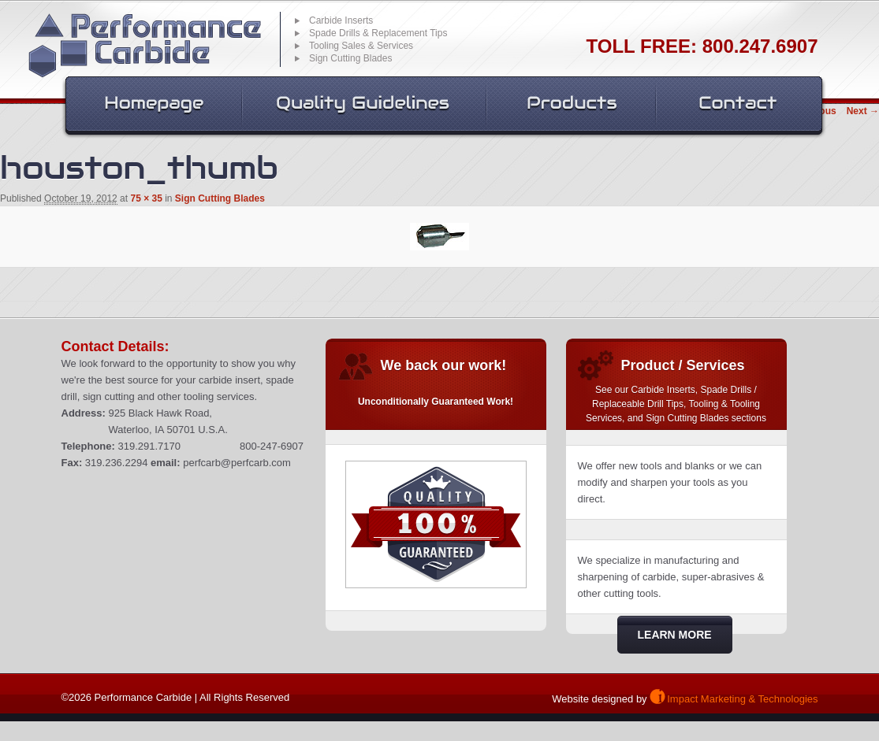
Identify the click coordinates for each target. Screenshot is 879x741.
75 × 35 (146, 198)
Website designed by (599, 699)
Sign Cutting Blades (220, 198)
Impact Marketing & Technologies (742, 699)
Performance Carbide (144, 45)
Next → (863, 111)
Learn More (675, 634)
